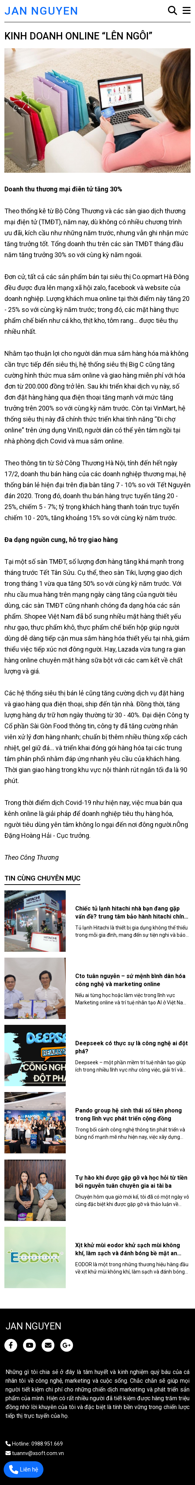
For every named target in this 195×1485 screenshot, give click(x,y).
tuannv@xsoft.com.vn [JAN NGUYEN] (34, 1453)
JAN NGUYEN (41, 10)
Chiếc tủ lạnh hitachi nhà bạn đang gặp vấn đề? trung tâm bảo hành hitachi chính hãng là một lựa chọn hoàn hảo (131, 916)
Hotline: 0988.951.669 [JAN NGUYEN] (34, 1444)
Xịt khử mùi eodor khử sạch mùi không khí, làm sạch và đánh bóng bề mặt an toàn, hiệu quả (127, 1253)
